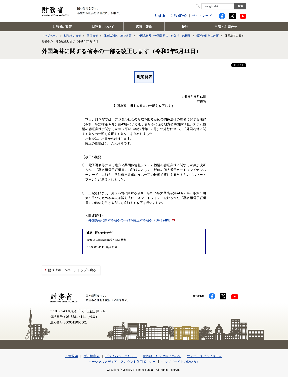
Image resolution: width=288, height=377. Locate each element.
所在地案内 (92, 356)
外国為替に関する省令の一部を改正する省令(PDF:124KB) (131, 220)
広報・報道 (144, 26)
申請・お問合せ (226, 26)
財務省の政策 (62, 26)
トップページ (50, 35)
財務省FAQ (179, 15)
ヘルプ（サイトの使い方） (180, 361)
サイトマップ (201, 15)
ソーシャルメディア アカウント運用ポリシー (122, 361)
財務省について (103, 26)
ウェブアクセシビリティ (204, 356)
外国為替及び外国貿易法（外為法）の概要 (164, 35)
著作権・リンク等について (162, 356)
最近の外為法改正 (207, 35)
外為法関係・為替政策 (118, 35)
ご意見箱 (71, 356)
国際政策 (92, 35)
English (159, 15)
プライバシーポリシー (121, 356)
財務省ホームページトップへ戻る (72, 270)
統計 (185, 26)
